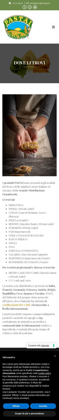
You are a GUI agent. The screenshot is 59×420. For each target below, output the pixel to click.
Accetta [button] (43, 406)
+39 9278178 (17, 3)
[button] (54, 356)
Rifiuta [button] (16, 406)
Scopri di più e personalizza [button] (29, 413)
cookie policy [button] (44, 373)
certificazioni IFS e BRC (16, 305)
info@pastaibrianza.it (40, 3)
